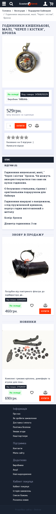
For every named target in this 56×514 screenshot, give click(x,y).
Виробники (18, 465)
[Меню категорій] (4, 4)
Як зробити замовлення (25, 418)
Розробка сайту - (28, 509)
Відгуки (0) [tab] (11, 165)
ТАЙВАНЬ (22, 99)
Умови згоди (19, 432)
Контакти (17, 448)
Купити (20, 125)
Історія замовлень (22, 491)
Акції (15, 470)
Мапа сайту (18, 453)
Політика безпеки (21, 427)
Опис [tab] (7, 159)
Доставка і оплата (22, 423)
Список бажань (20, 495)
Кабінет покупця (21, 486)
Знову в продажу (28, 234)
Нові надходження (22, 474)
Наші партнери (20, 436)
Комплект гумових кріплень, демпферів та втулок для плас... (27, 380)
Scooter (28, 4)
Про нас (17, 414)
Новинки (28, 321)
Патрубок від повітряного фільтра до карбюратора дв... (25, 293)
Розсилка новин (21, 500)
